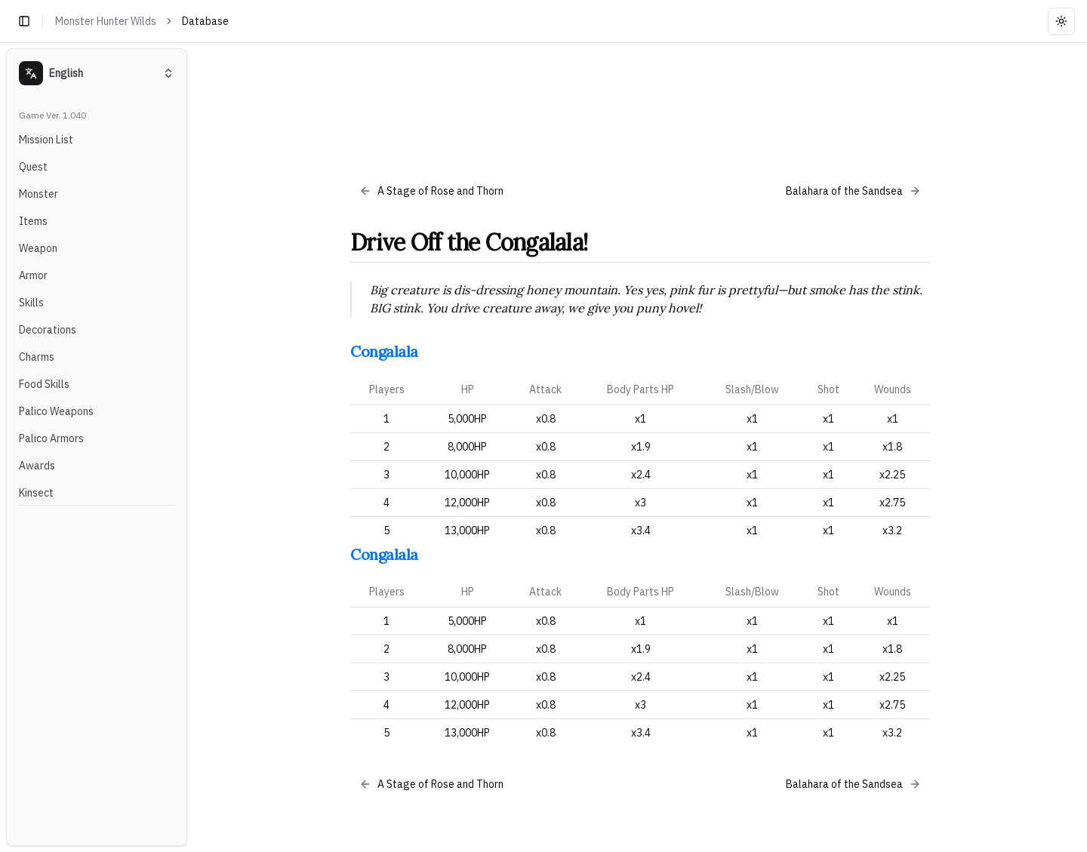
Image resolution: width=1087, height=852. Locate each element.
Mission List (46, 139)
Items (33, 221)
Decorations (47, 330)
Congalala (384, 351)
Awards (37, 465)
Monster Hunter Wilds (105, 21)
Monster (38, 194)
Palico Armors (51, 438)
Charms (36, 357)
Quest (33, 167)
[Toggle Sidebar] (193, 447)
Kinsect (36, 493)
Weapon (38, 248)
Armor (33, 275)
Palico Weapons (56, 411)
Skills (31, 302)
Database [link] (205, 21)
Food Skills (44, 384)
